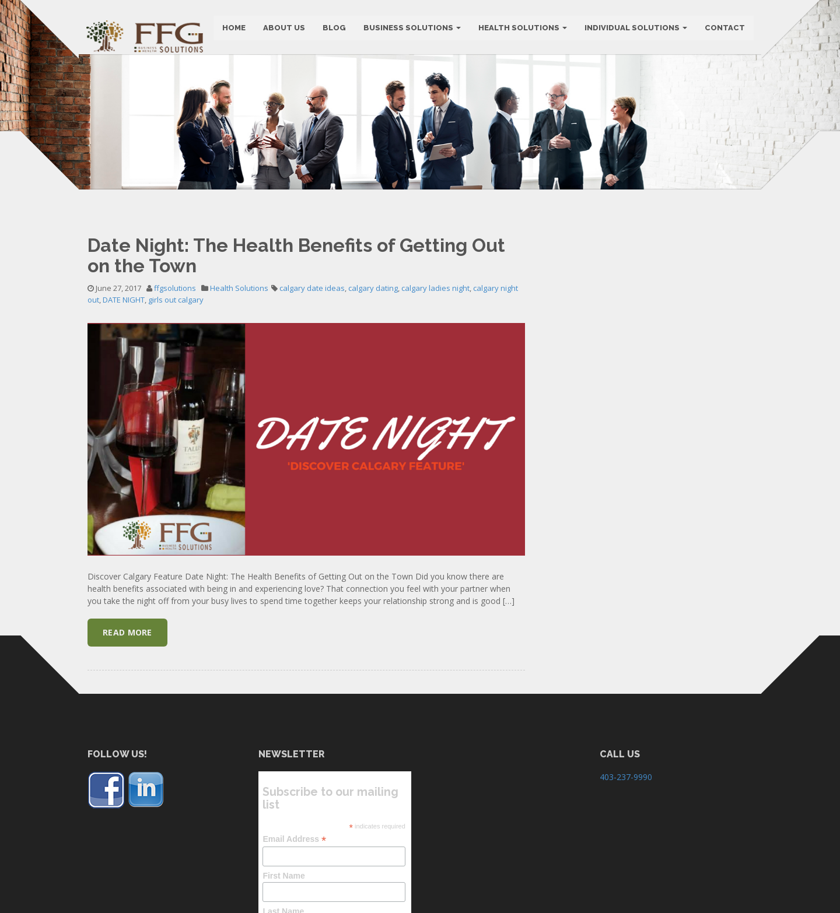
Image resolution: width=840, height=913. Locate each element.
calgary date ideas (312, 365)
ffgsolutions (175, 365)
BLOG (333, 28)
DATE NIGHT (124, 376)
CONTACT (724, 28)
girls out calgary (176, 376)
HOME (232, 28)
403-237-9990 (626, 854)
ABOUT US (283, 28)
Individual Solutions (634, 28)
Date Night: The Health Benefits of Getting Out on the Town (296, 332)
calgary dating (373, 365)
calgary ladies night (435, 365)
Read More (127, 709)
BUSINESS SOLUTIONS (411, 28)
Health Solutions (521, 28)
